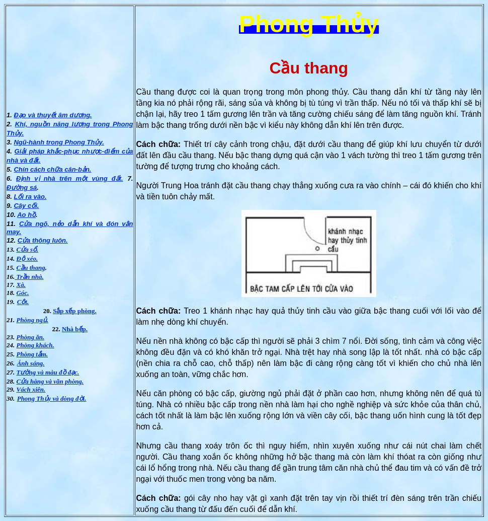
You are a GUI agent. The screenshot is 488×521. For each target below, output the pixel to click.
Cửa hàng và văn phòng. (50, 381)
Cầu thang (31, 267)
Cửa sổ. (28, 249)
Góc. (23, 292)
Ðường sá (22, 187)
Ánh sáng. (31, 363)
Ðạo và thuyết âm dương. (53, 115)
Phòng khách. (35, 345)
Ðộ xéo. (27, 258)
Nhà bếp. (75, 329)
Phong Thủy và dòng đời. (52, 398)
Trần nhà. (29, 276)
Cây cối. (26, 205)
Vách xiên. (31, 389)
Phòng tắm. (32, 354)
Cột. (23, 302)
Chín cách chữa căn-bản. (52, 169)
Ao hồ (26, 214)
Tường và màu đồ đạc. (48, 372)
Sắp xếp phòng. (75, 311)
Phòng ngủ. (33, 320)
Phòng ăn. (31, 337)
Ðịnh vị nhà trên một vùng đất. (69, 178)
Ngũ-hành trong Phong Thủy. (59, 142)
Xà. (21, 284)
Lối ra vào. (30, 196)
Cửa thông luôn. (43, 240)
